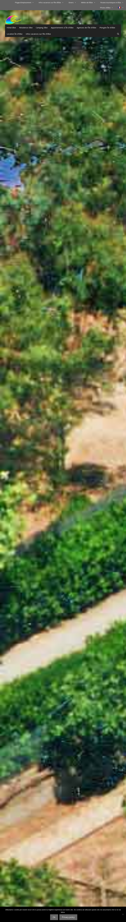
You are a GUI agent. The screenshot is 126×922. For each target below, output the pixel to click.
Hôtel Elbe (11, 27)
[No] (123, 914)
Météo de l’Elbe (89, 2)
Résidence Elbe (26, 27)
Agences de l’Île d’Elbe (86, 27)
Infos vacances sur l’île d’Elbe (52, 2)
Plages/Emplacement (25, 2)
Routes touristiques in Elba (113, 2)
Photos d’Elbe (108, 7)
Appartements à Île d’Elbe (62, 27)
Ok (54, 917)
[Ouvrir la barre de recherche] (118, 34)
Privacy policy (68, 917)
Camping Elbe (42, 27)
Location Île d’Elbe (14, 34)
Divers (74, 2)
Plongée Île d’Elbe (107, 27)
